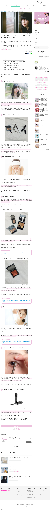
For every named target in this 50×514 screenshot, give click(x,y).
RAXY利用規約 (29, 495)
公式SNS (34, 5)
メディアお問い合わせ (30, 491)
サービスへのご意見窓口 (30, 494)
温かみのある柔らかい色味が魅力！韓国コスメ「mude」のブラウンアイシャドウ (16, 301)
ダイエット (46, 87)
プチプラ (44, 84)
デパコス (37, 87)
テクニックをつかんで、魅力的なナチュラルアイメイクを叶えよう (14, 69)
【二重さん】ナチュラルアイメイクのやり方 (10, 67)
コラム (36, 42)
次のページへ (16, 426)
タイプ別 (6, 49)
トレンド (17, 480)
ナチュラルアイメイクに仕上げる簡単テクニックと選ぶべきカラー (14, 61)
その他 (36, 44)
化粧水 (42, 85)
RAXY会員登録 (42, 490)
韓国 (13, 480)
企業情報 (18, 504)
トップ (6, 5)
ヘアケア (36, 38)
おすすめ (41, 77)
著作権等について (27, 504)
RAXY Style (15, 5)
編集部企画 (45, 77)
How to (2, 49)
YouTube (41, 497)
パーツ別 (14, 471)
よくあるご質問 (44, 5)
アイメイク (5, 48)
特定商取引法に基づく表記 (31, 497)
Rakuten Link (42, 495)
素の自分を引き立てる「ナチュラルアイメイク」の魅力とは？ (13, 59)
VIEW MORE (47, 71)
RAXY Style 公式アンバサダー (13, 460)
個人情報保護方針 (22, 504)
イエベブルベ (37, 85)
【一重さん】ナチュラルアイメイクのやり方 (10, 63)
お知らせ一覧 (29, 490)
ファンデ (41, 87)
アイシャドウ (19, 460)
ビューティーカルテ (17, 494)
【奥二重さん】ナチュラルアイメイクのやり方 (11, 65)
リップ (44, 82)
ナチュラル (10, 49)
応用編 (17, 471)
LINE (40, 494)
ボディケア (36, 36)
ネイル (36, 40)
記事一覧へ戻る (16, 446)
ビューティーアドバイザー (18, 495)
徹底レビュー (39, 82)
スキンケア (36, 30)
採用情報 (32, 504)
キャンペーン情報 (25, 5)
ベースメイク (37, 32)
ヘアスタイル (39, 84)
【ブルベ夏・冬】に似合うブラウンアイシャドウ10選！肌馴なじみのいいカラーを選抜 (16, 253)
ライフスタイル (39, 89)
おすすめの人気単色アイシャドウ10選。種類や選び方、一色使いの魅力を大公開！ (16, 342)
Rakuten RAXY (5, 2)
